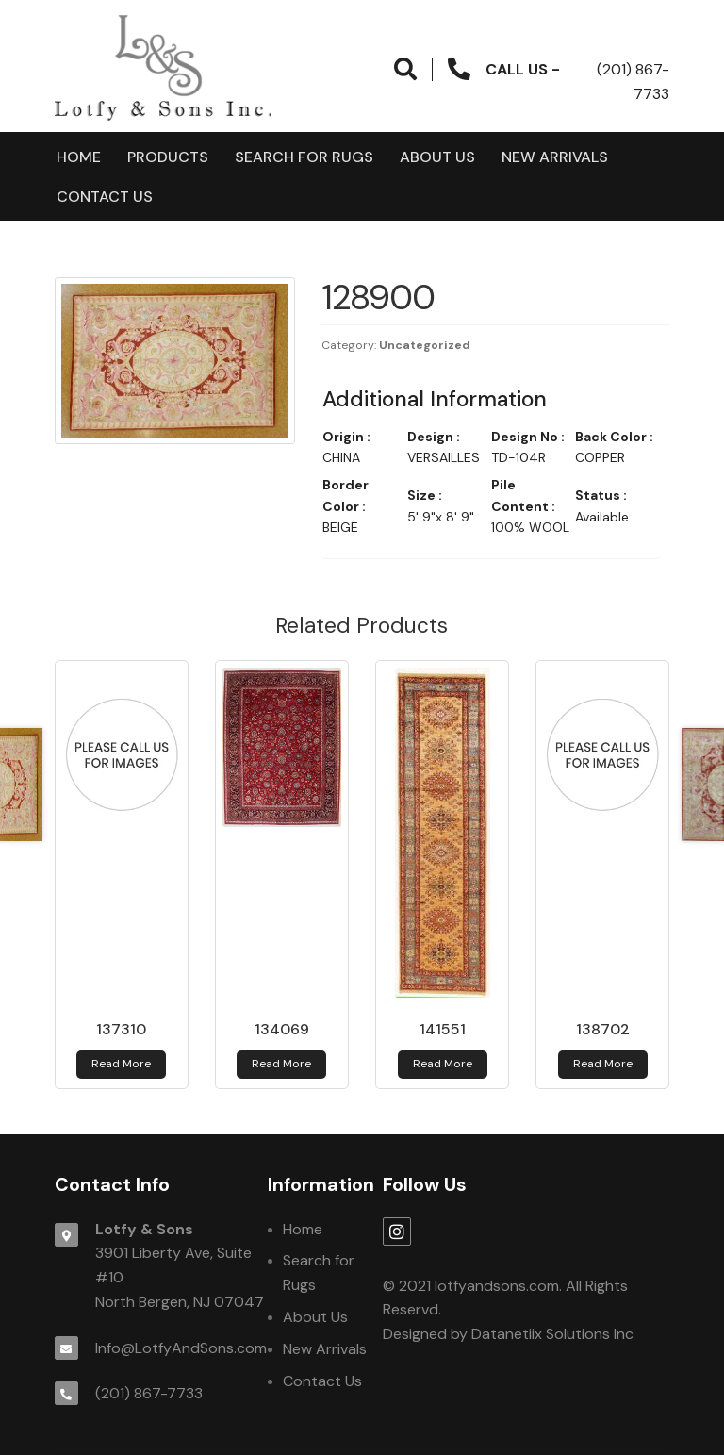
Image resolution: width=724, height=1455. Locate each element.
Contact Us (105, 197)
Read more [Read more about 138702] (603, 1063)
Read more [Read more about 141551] (442, 1063)
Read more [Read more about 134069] (281, 1063)
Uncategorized (424, 345)
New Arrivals (555, 157)
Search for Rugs (304, 157)
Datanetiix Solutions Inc (552, 1334)
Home (79, 157)
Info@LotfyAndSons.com (181, 1348)
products (167, 157)
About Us (437, 157)
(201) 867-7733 (149, 1393)
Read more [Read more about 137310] (121, 1063)
